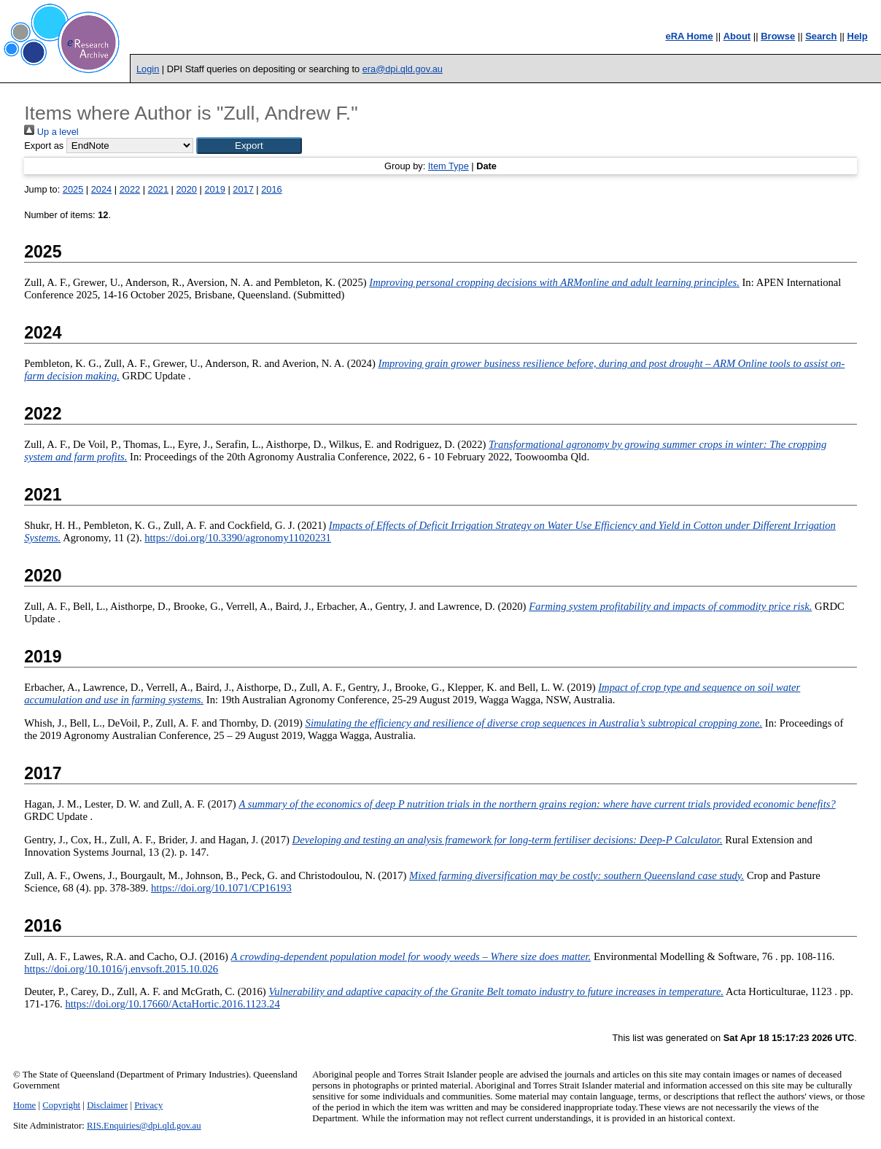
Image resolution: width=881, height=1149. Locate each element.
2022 (130, 189)
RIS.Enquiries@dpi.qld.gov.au (144, 1126)
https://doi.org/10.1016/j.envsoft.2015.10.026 (121, 969)
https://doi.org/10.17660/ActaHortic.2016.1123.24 (172, 1004)
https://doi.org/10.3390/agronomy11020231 (237, 537)
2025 (73, 189)
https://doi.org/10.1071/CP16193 (221, 888)
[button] (249, 145)
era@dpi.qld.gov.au (402, 68)
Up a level (51, 131)
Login (147, 68)
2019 (214, 189)
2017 (243, 189)
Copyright (61, 1105)
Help (857, 36)
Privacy (148, 1105)
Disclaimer (107, 1105)
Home (24, 1105)
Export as (43, 145)
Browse (778, 36)
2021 (158, 189)
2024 (101, 189)
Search (821, 36)
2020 (186, 189)
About (737, 36)
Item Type (448, 165)
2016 (271, 189)
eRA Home (689, 36)
